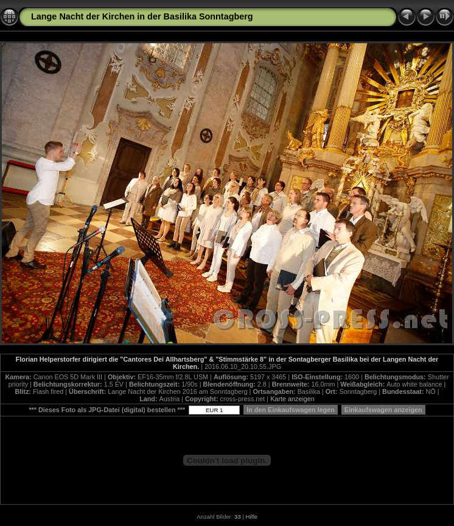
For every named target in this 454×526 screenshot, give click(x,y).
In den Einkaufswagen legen (291, 409)
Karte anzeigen (292, 398)
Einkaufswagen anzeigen (383, 409)
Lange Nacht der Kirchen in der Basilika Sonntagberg (142, 16)
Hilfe (251, 516)
